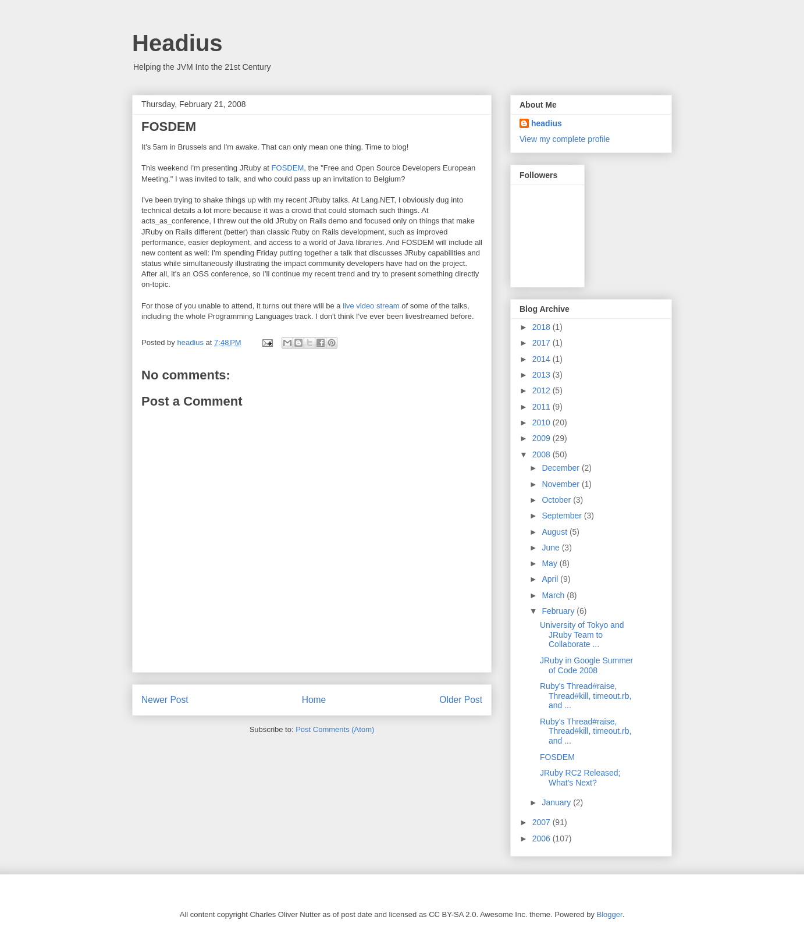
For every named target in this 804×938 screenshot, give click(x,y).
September (563, 515)
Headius (177, 43)
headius (546, 123)
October (557, 499)
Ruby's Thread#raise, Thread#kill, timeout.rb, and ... (585, 695)
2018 (542, 327)
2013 (542, 374)
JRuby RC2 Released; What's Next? (580, 777)
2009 (542, 438)
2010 (542, 422)
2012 (542, 390)
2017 (542, 342)
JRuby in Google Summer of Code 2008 (586, 665)
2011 (542, 406)
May (550, 563)
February (559, 611)
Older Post (460, 700)
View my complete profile (565, 139)
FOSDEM (288, 168)
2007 (542, 822)
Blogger (609, 914)
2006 (542, 838)
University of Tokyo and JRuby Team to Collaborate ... (582, 634)
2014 (542, 359)
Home (314, 700)
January (557, 802)
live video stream (371, 305)
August (555, 531)
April (551, 579)
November (561, 484)
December (561, 467)
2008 (542, 454)
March (554, 595)
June (551, 547)
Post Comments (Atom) (335, 729)
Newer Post (164, 700)
